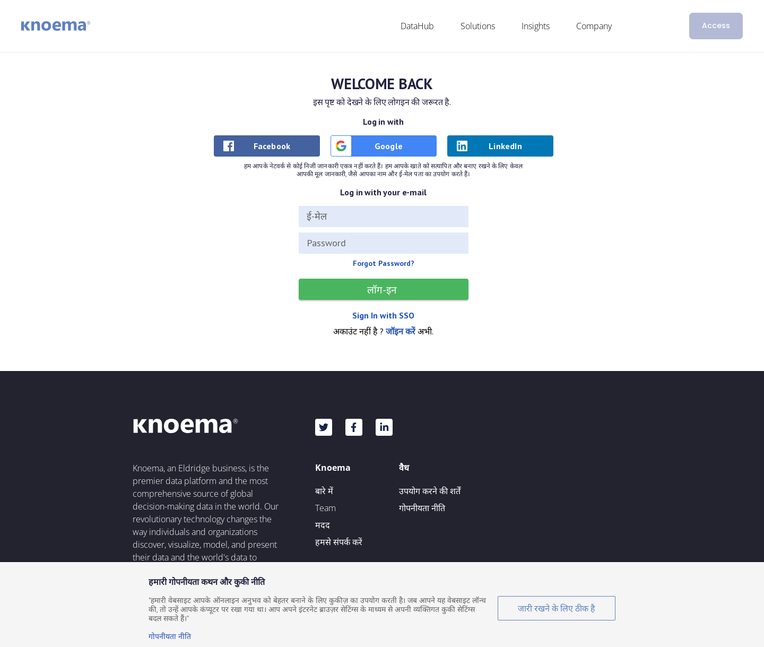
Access (716, 25)
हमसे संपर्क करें (338, 542)
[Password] (383, 243)
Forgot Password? (383, 263)
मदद (322, 525)
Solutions (478, 26)
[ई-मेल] (383, 216)
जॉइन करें (400, 331)
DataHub (417, 26)
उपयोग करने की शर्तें (430, 491)
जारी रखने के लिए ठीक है (556, 608)
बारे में (324, 491)
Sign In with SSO (383, 315)
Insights (536, 26)
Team (325, 508)
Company (594, 26)
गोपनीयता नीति (422, 508)
